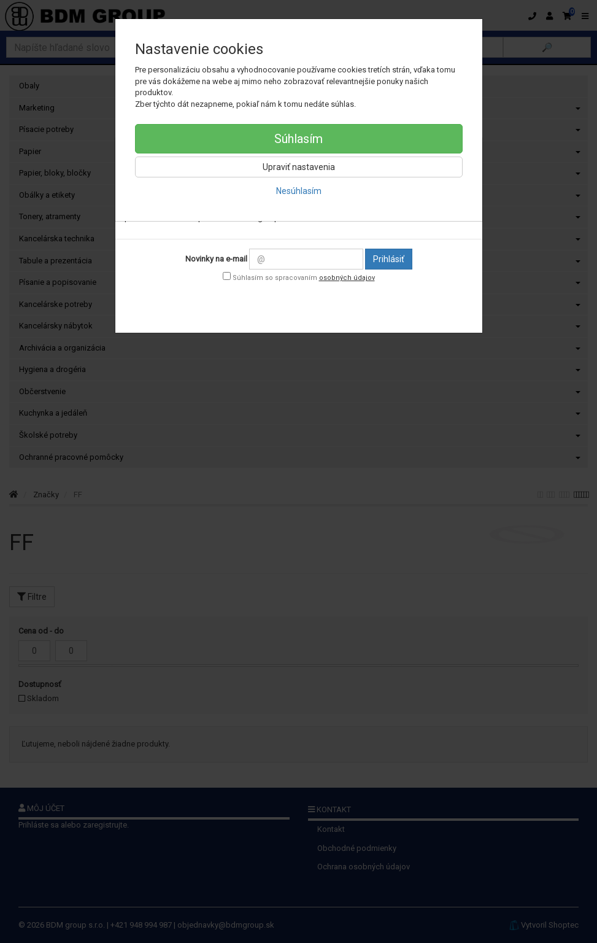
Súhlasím (298, 138)
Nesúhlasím (299, 191)
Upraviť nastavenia (299, 167)
